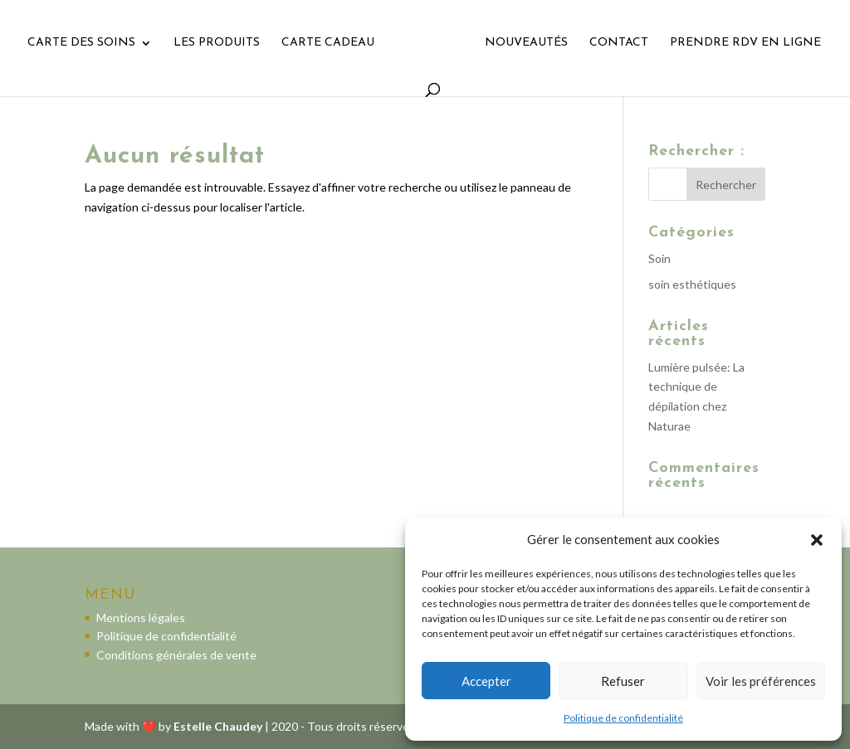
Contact (618, 43)
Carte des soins (81, 43)
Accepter (486, 681)
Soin (659, 258)
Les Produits (216, 43)
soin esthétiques (692, 284)
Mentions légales (140, 617)
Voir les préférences (761, 681)
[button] (816, 540)
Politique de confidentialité (623, 718)
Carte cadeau (327, 43)
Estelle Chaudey (217, 726)
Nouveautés (526, 43)
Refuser (623, 681)
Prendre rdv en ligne (745, 43)
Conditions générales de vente (176, 655)
